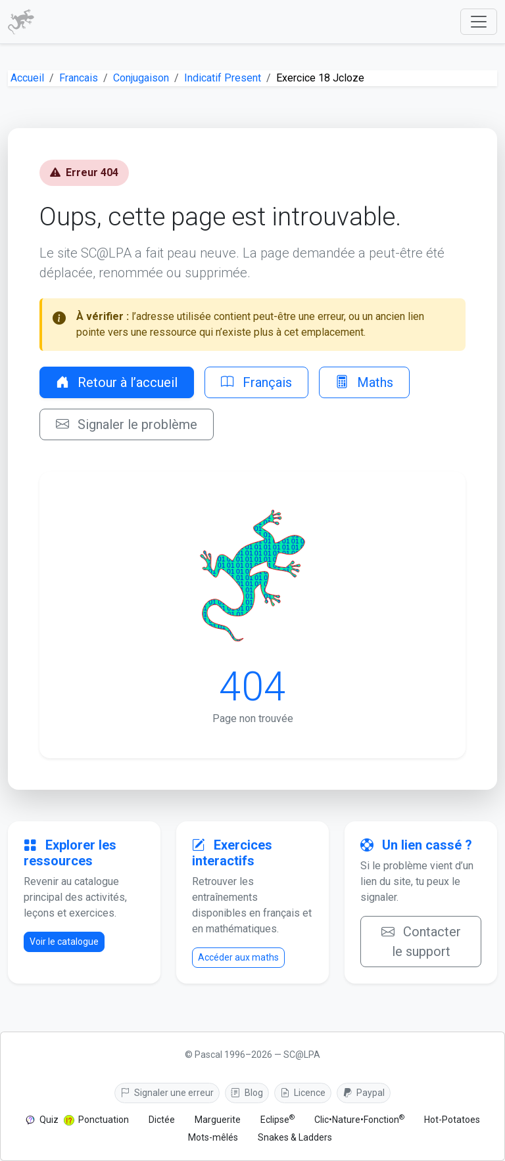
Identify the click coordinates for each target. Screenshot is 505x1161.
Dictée (162, 1119)
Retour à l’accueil (117, 382)
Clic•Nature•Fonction (359, 1119)
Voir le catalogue (64, 941)
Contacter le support (421, 941)
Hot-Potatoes (452, 1119)
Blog (247, 1092)
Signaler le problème (126, 424)
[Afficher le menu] (478, 22)
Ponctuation (103, 1119)
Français (256, 382)
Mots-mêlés (213, 1137)
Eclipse (277, 1119)
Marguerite (218, 1119)
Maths (364, 382)
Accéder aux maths (238, 957)
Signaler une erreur (167, 1092)
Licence (302, 1092)
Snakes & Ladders (295, 1137)
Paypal (364, 1092)
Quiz (49, 1119)
